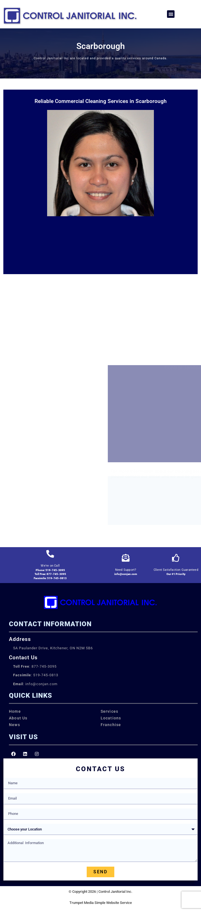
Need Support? (125, 570)
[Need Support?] (126, 558)
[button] (171, 14)
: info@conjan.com (35, 684)
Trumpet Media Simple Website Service (100, 903)
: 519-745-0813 (35, 675)
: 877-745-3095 (35, 666)
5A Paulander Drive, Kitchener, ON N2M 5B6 (53, 648)
